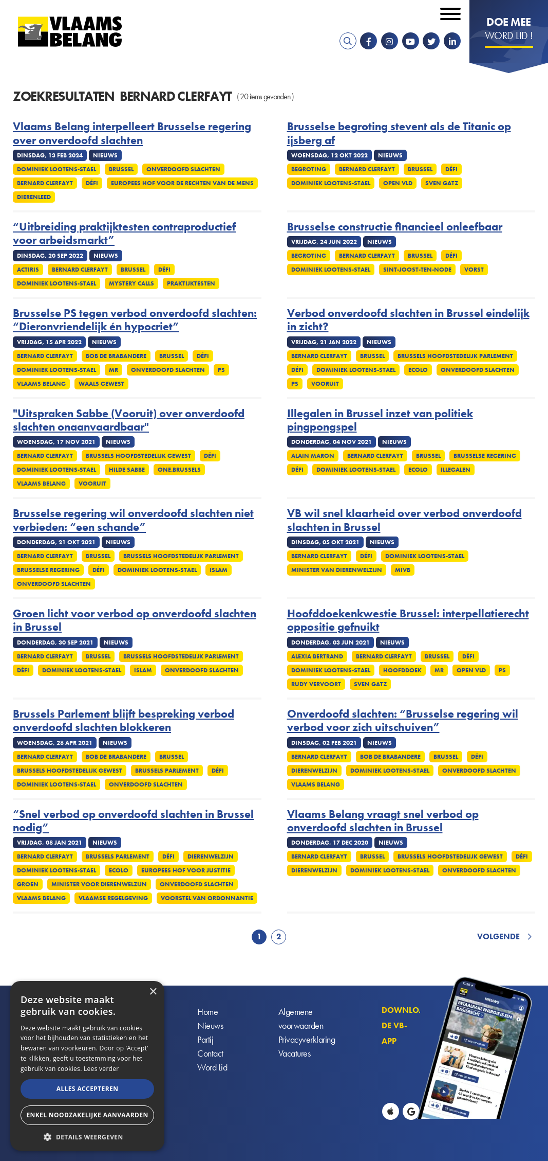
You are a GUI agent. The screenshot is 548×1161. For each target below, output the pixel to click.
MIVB (402, 570)
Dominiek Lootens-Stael (56, 169)
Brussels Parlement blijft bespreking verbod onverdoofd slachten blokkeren (123, 721)
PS (221, 370)
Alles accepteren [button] (87, 1088)
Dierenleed (34, 197)
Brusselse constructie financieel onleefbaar (394, 227)
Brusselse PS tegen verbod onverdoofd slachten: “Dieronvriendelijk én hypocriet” (135, 320)
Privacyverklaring (306, 1040)
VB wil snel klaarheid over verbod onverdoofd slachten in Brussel (404, 520)
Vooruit (325, 384)
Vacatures (294, 1054)
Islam (219, 570)
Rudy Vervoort (316, 684)
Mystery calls (131, 283)
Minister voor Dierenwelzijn (99, 884)
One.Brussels (179, 470)
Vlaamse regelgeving (113, 898)
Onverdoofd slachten (183, 169)
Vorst (474, 269)
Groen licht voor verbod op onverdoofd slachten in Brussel (134, 620)
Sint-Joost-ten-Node (417, 269)
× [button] (153, 992)
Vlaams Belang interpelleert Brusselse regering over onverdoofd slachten (132, 133)
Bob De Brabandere (116, 356)
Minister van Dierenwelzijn (336, 570)
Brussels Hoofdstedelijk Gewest (138, 456)
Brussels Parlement (167, 770)
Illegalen (455, 470)
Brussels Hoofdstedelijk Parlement (455, 356)
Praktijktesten (191, 283)
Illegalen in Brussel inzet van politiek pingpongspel (380, 420)
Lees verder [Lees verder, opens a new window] (101, 1068)
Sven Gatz (441, 183)
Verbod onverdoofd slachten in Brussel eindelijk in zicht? (408, 320)
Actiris (28, 269)
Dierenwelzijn (314, 770)
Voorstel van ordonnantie (207, 898)
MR (113, 370)
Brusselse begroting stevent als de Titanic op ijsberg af (399, 133)
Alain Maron (312, 456)
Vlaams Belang (41, 384)
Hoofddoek (402, 670)
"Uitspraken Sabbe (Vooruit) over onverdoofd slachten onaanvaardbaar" (128, 420)
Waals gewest (101, 384)
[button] (87, 1136)
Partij (205, 1040)
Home (207, 1012)
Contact (210, 1054)
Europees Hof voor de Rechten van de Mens (182, 183)
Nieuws (210, 1026)
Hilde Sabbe (127, 470)
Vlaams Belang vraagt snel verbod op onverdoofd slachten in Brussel (383, 821)
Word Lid (212, 1068)
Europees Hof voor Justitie (186, 870)
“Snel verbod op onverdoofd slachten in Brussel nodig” (133, 821)
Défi (92, 183)
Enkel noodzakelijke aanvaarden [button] (87, 1115)
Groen (28, 884)
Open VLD (397, 183)
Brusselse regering (484, 456)
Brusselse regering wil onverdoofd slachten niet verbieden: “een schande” (133, 520)
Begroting (308, 169)
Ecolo (418, 370)
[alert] (87, 1066)
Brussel (121, 169)
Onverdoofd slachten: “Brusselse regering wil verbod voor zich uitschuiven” (402, 721)
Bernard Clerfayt (45, 183)
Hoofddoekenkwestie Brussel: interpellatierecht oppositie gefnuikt (408, 620)
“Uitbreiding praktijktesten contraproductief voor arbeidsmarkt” (124, 233)
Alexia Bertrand (317, 656)
